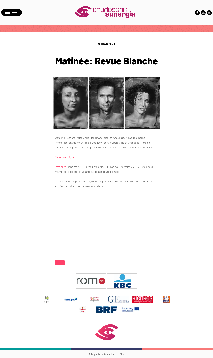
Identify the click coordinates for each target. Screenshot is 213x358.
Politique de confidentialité (102, 354)
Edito (121, 354)
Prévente (61, 166)
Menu (11, 12)
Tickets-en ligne (65, 157)
